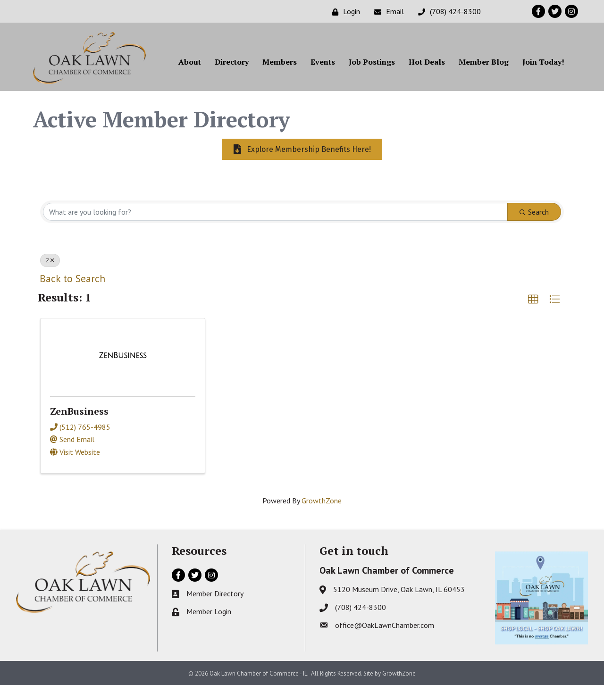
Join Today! (543, 62)
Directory (232, 62)
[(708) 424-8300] (447, 11)
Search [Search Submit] (534, 212)
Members (279, 62)
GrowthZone (322, 500)
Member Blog (484, 62)
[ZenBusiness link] (123, 355)
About (189, 62)
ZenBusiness (79, 411)
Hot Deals (427, 62)
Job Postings (372, 62)
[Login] (343, 11)
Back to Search (72, 278)
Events (322, 62)
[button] (533, 299)
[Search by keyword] (275, 212)
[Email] (386, 11)
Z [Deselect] (50, 260)
